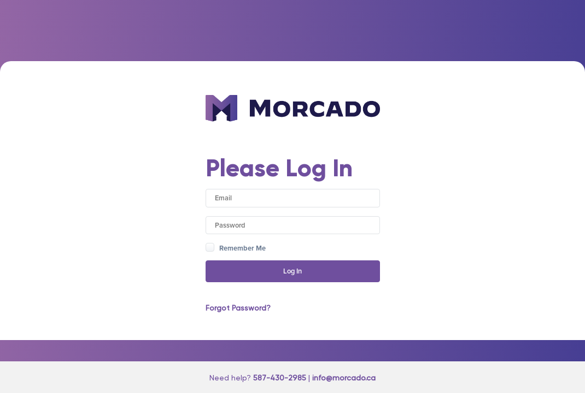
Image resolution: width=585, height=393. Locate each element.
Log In (292, 271)
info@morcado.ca (344, 377)
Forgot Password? (238, 307)
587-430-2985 (279, 377)
